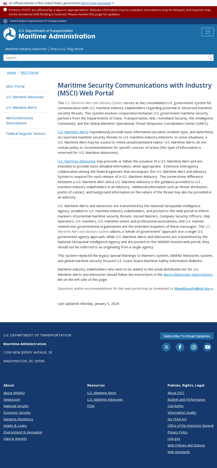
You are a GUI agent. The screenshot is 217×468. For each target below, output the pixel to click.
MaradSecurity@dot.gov (194, 288)
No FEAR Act (177, 419)
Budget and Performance (186, 399)
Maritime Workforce (18, 419)
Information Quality (182, 412)
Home (11, 72)
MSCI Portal (29, 72)
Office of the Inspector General (191, 425)
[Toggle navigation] (207, 32)
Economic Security (17, 412)
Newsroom (11, 399)
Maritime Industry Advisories (26, 49)
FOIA (91, 406)
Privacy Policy (178, 432)
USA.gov (174, 438)
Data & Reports (15, 438)
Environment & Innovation (22, 432)
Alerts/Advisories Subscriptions (19, 120)
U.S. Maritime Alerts (21, 107)
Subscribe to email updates (187, 336)
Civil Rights (176, 406)
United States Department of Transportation (38, 21)
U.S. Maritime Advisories (25, 97)
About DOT (176, 393)
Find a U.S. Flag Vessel (67, 49)
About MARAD (14, 393)
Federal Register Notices (26, 133)
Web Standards (179, 452)
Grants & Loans (15, 425)
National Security (16, 406)
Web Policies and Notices (186, 445)
